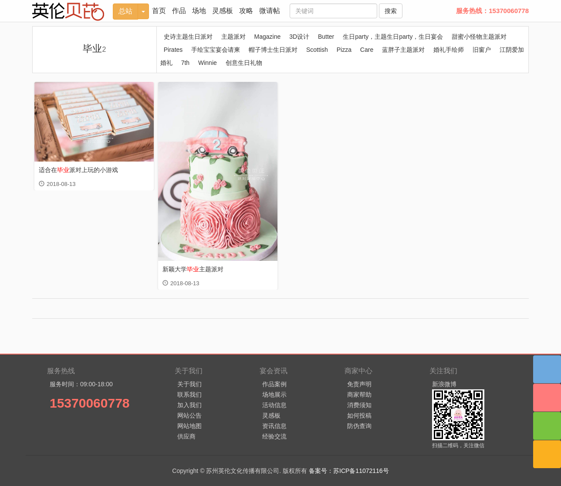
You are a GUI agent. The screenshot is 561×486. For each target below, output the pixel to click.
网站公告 (189, 415)
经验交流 (274, 436)
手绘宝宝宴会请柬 (215, 49)
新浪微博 (444, 384)
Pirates (173, 49)
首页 (159, 10)
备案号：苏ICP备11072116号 (349, 470)
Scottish (317, 49)
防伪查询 (359, 425)
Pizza (344, 49)
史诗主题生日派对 (188, 36)
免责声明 (359, 384)
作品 (179, 10)
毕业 (94, 48)
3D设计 (299, 36)
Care (366, 49)
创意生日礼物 (244, 62)
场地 (199, 10)
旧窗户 (482, 49)
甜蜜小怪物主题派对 (479, 36)
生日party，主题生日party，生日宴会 (393, 36)
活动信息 (274, 405)
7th (185, 62)
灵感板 (222, 10)
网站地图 (189, 425)
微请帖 (269, 10)
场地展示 (274, 394)
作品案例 (274, 384)
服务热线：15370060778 (492, 10)
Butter (326, 36)
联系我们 (189, 394)
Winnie (207, 62)
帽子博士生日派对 (273, 49)
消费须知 (359, 405)
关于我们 (189, 384)
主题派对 (233, 36)
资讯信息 (274, 425)
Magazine (267, 36)
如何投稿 (359, 415)
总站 (125, 11)
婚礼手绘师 (448, 49)
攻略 (246, 10)
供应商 (186, 436)
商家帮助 (359, 394)
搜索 (391, 10)
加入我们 (189, 405)
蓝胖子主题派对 (403, 49)
